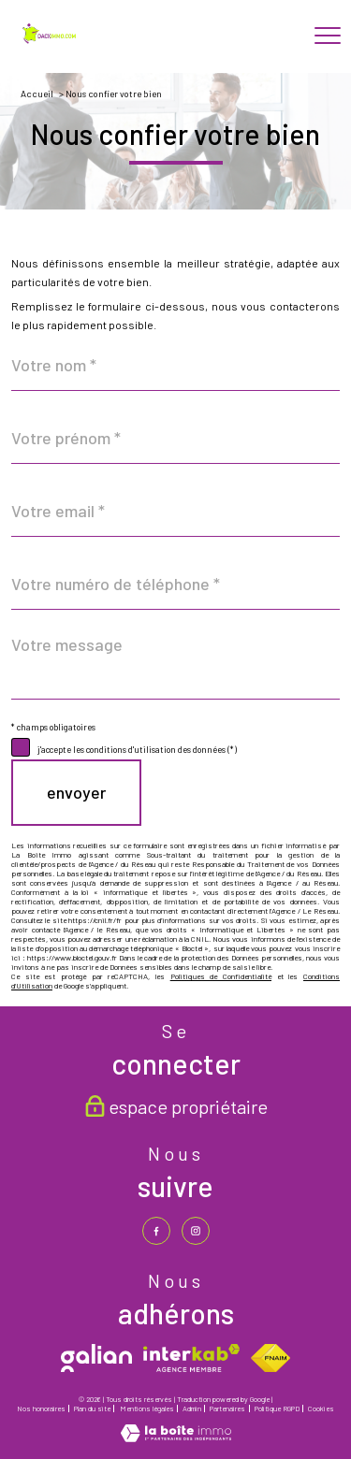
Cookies (321, 1409)
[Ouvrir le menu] (327, 36)
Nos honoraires (41, 1408)
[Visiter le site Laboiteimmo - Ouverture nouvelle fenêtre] (175, 1437)
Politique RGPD (277, 1408)
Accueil (37, 93)
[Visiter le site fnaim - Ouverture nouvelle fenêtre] (270, 1358)
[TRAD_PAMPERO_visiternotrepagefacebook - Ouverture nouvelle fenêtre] (156, 1231)
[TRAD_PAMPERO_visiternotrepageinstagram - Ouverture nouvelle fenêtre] (196, 1231)
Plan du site (92, 1408)
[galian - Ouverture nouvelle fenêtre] (96, 1358)
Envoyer (76, 792)
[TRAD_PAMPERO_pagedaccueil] (50, 40)
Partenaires (227, 1408)
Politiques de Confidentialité (220, 976)
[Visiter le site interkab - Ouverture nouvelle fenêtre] (191, 1358)
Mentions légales (147, 1408)
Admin (192, 1408)
